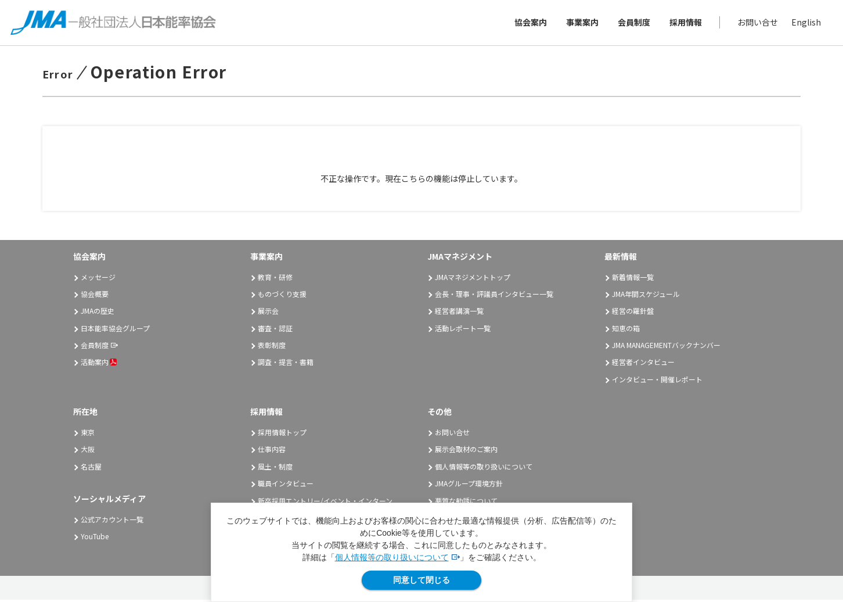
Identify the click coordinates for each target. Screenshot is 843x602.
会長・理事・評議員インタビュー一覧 (494, 296)
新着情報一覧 (633, 279)
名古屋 (91, 469)
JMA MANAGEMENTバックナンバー (666, 347)
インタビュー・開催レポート (657, 381)
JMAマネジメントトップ (472, 279)
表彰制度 (272, 347)
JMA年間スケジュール (646, 296)
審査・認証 (275, 330)
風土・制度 (275, 469)
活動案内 (99, 364)
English (805, 23)
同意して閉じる (421, 580)
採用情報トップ (282, 434)
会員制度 (633, 23)
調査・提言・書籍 (286, 364)
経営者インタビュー (643, 364)
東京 (88, 434)
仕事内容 (272, 451)
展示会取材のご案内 (466, 451)
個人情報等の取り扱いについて (392, 557)
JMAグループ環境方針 (469, 485)
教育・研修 (275, 279)
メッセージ (98, 279)
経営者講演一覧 (459, 313)
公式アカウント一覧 (112, 521)
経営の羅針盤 (633, 313)
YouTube (95, 538)
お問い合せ (756, 23)
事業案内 (581, 23)
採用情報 (684, 23)
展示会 (268, 313)
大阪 (88, 451)
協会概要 (95, 296)
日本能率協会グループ (115, 330)
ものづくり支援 (282, 296)
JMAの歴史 (97, 313)
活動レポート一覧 (463, 330)
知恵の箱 (626, 330)
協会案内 (529, 23)
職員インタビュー (286, 485)
